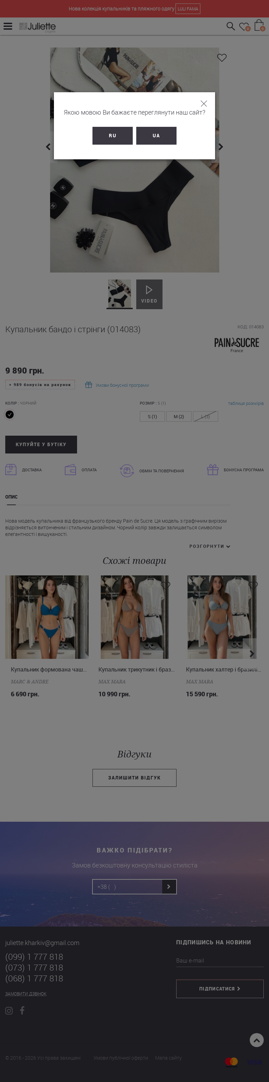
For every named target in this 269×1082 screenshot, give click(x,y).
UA (156, 135)
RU (113, 135)
